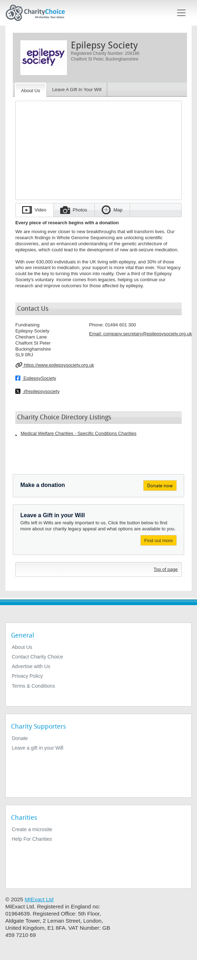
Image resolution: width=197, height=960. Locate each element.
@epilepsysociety (37, 391)
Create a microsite (32, 829)
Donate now (160, 485)
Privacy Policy (27, 676)
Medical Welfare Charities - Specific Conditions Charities (78, 433)
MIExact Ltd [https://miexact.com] (39, 899)
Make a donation (42, 485)
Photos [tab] (80, 210)
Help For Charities (32, 839)
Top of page (166, 569)
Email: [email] (140, 333)
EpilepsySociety (35, 378)
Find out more (158, 540)
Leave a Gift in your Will (52, 515)
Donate (20, 738)
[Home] (38, 13)
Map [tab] (118, 210)
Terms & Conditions (33, 686)
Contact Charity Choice (37, 657)
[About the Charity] (30, 90)
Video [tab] (40, 210)
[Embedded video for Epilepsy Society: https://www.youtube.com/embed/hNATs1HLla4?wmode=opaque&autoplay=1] (98, 148)
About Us (22, 647)
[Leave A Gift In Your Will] (76, 90)
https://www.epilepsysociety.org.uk (54, 365)
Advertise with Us (31, 666)
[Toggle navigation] (181, 13)
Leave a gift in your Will (37, 748)
